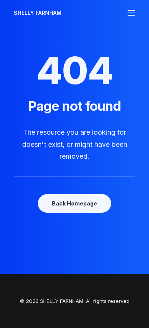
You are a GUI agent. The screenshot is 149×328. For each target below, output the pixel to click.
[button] (131, 13)
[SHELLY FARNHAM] (38, 13)
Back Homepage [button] (74, 203)
